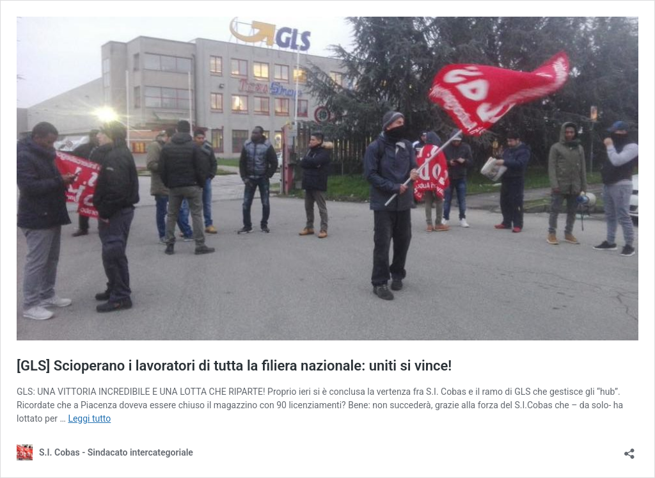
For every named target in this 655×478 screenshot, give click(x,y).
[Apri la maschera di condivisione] (629, 449)
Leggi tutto (89, 418)
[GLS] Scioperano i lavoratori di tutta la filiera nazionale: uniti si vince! (234, 366)
